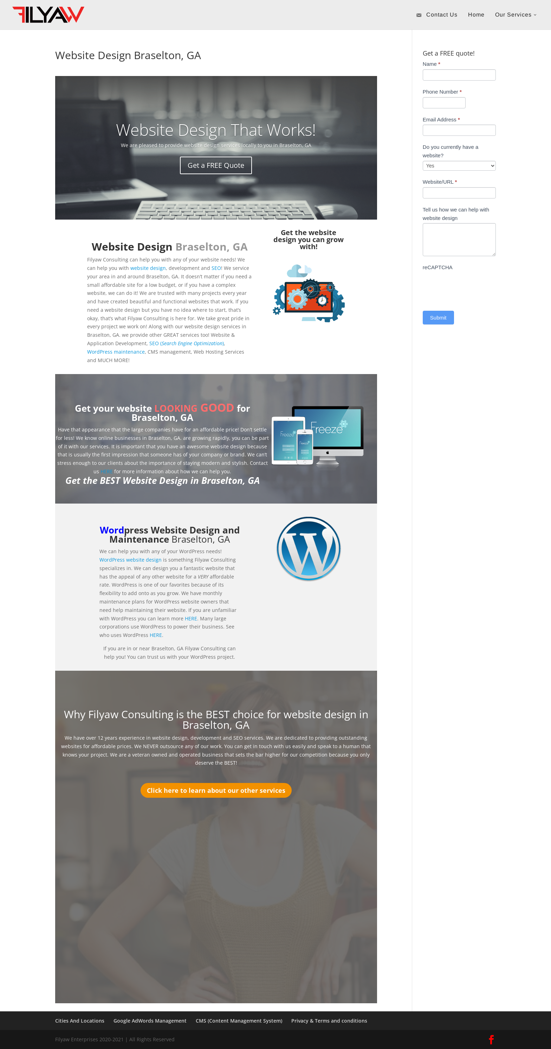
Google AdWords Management (150, 1020)
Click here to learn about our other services (216, 790)
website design (148, 268)
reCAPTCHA (438, 267)
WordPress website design (130, 559)
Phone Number (442, 92)
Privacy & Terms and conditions (329, 1020)
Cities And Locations (79, 1020)
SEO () (186, 343)
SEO (216, 268)
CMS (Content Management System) (239, 1020)
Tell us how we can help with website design (456, 214)
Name (431, 64)
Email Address (441, 119)
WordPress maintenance (116, 351)
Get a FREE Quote (216, 165)
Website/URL (440, 182)
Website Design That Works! (216, 130)
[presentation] (476, 286)
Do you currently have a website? (450, 151)
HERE (107, 471)
